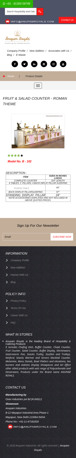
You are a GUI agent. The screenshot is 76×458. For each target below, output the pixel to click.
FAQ (13, 322)
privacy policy (18, 300)
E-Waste (21, 54)
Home (10, 76)
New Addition (37, 50)
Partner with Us (19, 274)
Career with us (19, 315)
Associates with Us (58, 50)
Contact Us (67, 19)
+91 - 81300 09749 (16, 3)
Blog (9, 54)
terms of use (18, 308)
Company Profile (16, 50)
